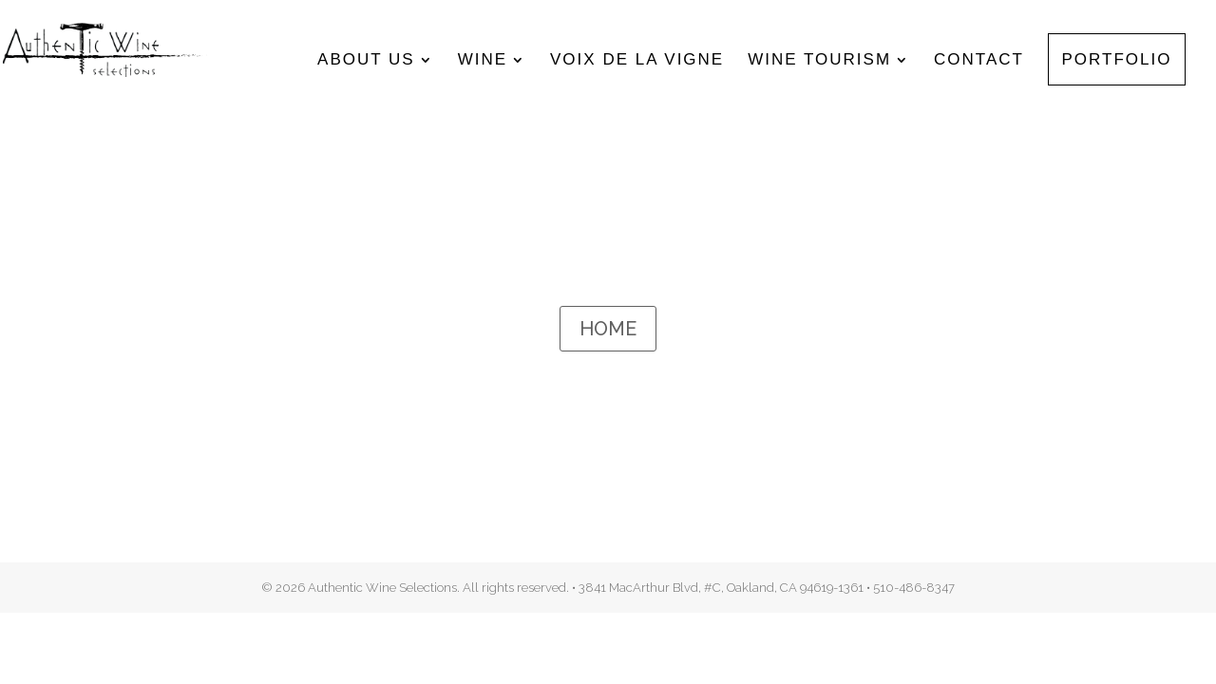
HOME (608, 328)
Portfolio (1117, 60)
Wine (482, 60)
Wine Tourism (819, 60)
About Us (366, 60)
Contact (979, 60)
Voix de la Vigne (637, 60)
